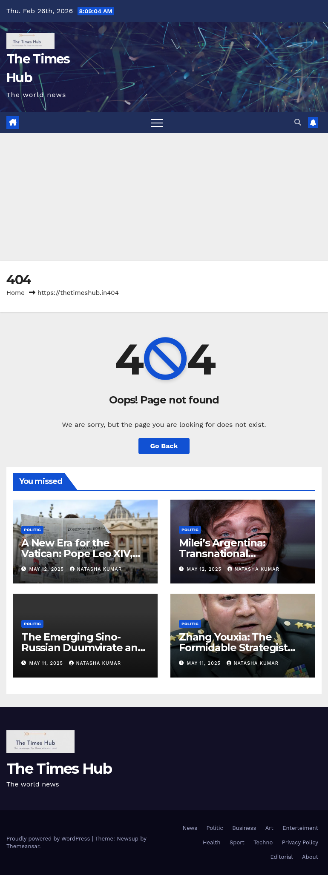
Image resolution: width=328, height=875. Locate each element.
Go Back (164, 446)
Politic (32, 529)
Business (244, 828)
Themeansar (22, 846)
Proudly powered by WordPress (49, 838)
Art (269, 828)
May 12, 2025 (47, 569)
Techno (263, 842)
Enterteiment (300, 828)
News (190, 828)
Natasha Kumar (96, 569)
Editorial (281, 857)
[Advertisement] (164, 197)
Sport (237, 842)
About (310, 857)
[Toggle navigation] (156, 122)
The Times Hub (59, 769)
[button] (297, 122)
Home (15, 293)
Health (212, 842)
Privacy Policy (300, 842)
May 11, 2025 (47, 663)
